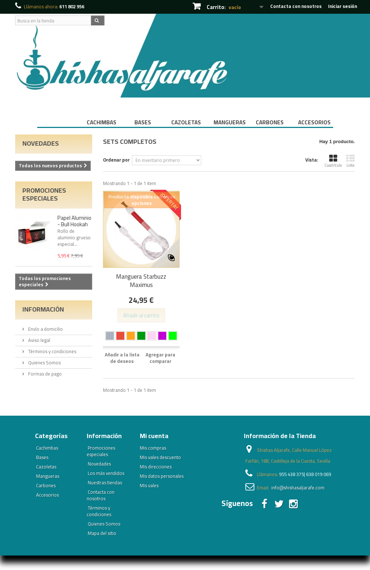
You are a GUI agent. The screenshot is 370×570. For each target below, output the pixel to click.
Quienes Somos (44, 362)
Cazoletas (186, 122)
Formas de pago (44, 373)
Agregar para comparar (160, 357)
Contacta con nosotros (296, 6)
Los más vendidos (106, 473)
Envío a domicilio (45, 329)
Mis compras (153, 447)
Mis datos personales (162, 476)
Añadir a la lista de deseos (122, 357)
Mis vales (149, 485)
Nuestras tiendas (105, 482)
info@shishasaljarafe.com (297, 487)
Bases (142, 122)
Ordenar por (116, 159)
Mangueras (230, 122)
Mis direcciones (156, 466)
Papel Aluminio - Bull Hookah (74, 221)
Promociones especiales (44, 194)
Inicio (58, 122)
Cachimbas (101, 122)
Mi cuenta (154, 436)
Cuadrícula (333, 161)
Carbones (270, 122)
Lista (350, 161)
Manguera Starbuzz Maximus (141, 281)
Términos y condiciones (51, 351)
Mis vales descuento (160, 457)
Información (43, 309)
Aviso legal (38, 340)
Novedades (40, 143)
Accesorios (314, 122)
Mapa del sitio (102, 533)
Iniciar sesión (342, 6)
